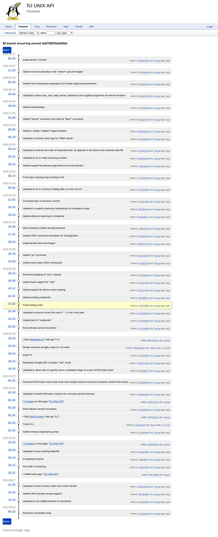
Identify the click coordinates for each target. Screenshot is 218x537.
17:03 (11, 199)
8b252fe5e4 (144, 382)
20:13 (11, 457)
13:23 (11, 499)
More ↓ (7, 521)
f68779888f (153, 475)
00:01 (11, 187)
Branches (51, 26)
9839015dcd (143, 131)
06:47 (11, 175)
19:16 (11, 93)
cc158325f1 (144, 355)
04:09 (11, 117)
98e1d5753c (153, 340)
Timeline (23, 26)
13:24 (11, 492)
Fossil (19, 530)
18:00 (11, 226)
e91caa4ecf (144, 514)
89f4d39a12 (153, 417)
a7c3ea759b (143, 283)
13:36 (11, 484)
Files (37, 26)
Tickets (79, 26)
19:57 (11, 472)
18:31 (11, 156)
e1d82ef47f (144, 151)
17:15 (11, 234)
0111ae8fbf (144, 328)
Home (8, 26)
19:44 (11, 353)
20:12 (11, 148)
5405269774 (143, 120)
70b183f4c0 (144, 166)
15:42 (11, 326)
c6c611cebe (140, 425)
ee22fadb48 (144, 275)
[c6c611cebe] (36, 416)
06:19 (11, 136)
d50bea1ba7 (139, 348)
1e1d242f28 (144, 502)
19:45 (11, 338)
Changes (29, 401)
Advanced (10, 33)
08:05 (11, 129)
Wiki (91, 26)
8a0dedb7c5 (143, 217)
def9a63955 (144, 452)
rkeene (157, 61)
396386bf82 (144, 494)
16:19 (11, 105)
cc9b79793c (143, 467)
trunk (168, 61)
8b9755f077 (144, 371)
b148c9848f (144, 321)
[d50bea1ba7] (36, 339)
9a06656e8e (143, 394)
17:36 (11, 70)
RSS (27, 530)
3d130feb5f (144, 410)
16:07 (11, 295)
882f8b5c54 (144, 209)
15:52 (11, 261)
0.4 (163, 348)
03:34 (11, 407)
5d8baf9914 (144, 459)
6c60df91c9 (144, 96)
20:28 (11, 449)
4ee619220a (143, 256)
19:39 (11, 368)
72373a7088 (143, 190)
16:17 (11, 288)
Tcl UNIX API (40, 5)
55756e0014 (143, 236)
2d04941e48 (143, 158)
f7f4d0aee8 (144, 72)
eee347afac (144, 201)
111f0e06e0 (144, 432)
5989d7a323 (143, 363)
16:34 (11, 241)
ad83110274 (153, 402)
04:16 (11, 58)
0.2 (163, 425)
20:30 (11, 442)
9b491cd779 (143, 244)
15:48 (11, 311)
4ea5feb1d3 (144, 84)
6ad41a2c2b (143, 487)
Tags (65, 26)
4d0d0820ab (153, 444)
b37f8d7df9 (144, 263)
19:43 (11, 361)
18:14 (11, 273)
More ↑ (7, 50)
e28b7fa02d (144, 229)
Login (210, 26)
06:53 (11, 511)
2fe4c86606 (144, 139)
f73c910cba (144, 108)
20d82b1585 (143, 61)
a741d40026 (143, 313)
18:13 (11, 164)
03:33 (11, 430)
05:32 (11, 380)
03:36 (11, 400)
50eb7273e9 (143, 290)
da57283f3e (144, 306)
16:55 (11, 207)
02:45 (11, 82)
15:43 (11, 318)
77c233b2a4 (143, 178)
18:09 (11, 280)
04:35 (11, 392)
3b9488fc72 (144, 298)
